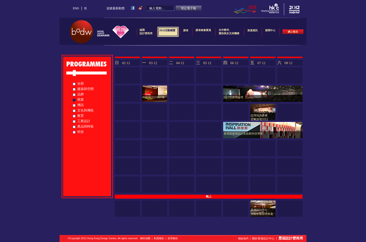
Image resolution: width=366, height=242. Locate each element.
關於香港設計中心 (263, 238)
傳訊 (80, 105)
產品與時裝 (85, 126)
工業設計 (83, 121)
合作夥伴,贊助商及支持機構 (229, 31)
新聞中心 (270, 32)
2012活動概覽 (167, 32)
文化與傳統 (85, 110)
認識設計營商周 (146, 31)
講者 (185, 32)
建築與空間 (85, 89)
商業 (80, 99)
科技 (80, 132)
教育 (80, 116)
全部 (80, 83)
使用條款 (173, 238)
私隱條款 (159, 238)
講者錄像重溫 (203, 30)
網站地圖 (145, 238)
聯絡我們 (243, 238)
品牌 (80, 94)
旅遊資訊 (252, 32)
